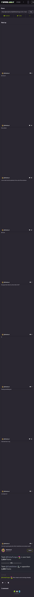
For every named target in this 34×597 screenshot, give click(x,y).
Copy (31, 12)
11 (5, 582)
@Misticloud (7, 73)
